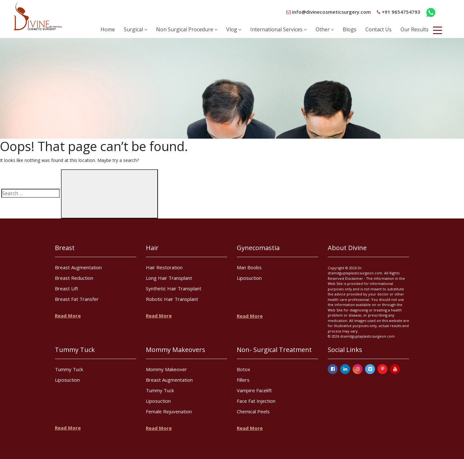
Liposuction (249, 278)
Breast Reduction (74, 278)
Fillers (243, 380)
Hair (152, 247)
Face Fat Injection (256, 401)
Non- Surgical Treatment (274, 349)
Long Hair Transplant (169, 278)
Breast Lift (66, 288)
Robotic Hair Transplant (172, 299)
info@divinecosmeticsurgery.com (328, 12)
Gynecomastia (258, 247)
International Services (278, 29)
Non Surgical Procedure (186, 29)
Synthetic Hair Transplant (173, 288)
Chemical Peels (253, 411)
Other (325, 29)
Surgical (135, 29)
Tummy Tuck (75, 349)
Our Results (414, 29)
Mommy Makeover (166, 369)
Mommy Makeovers (175, 349)
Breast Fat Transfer (77, 299)
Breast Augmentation (78, 267)
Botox (243, 369)
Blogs (349, 29)
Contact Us (378, 29)
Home (108, 29)
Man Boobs (249, 267)
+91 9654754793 (398, 12)
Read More (68, 315)
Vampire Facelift (254, 390)
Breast (65, 247)
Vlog (233, 29)
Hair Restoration (164, 267)
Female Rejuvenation (169, 411)
